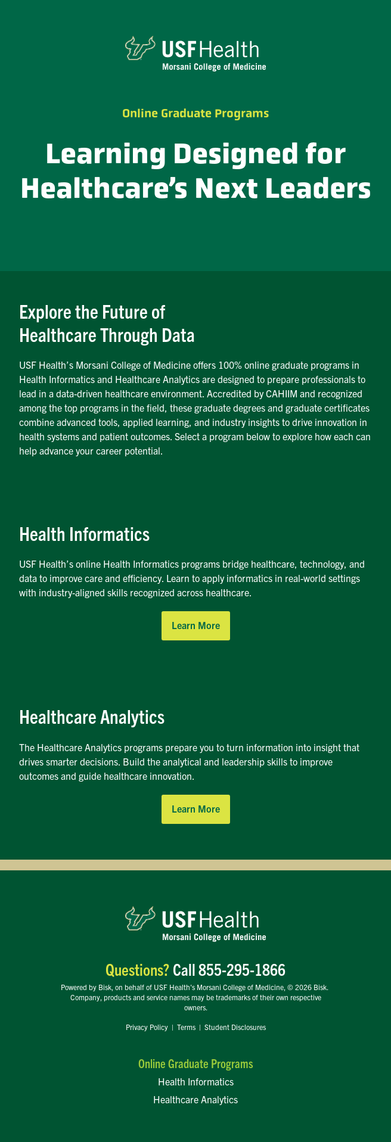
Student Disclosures (235, 1026)
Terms (186, 1026)
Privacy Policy (147, 1026)
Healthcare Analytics (195, 1099)
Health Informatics (196, 1081)
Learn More (196, 625)
